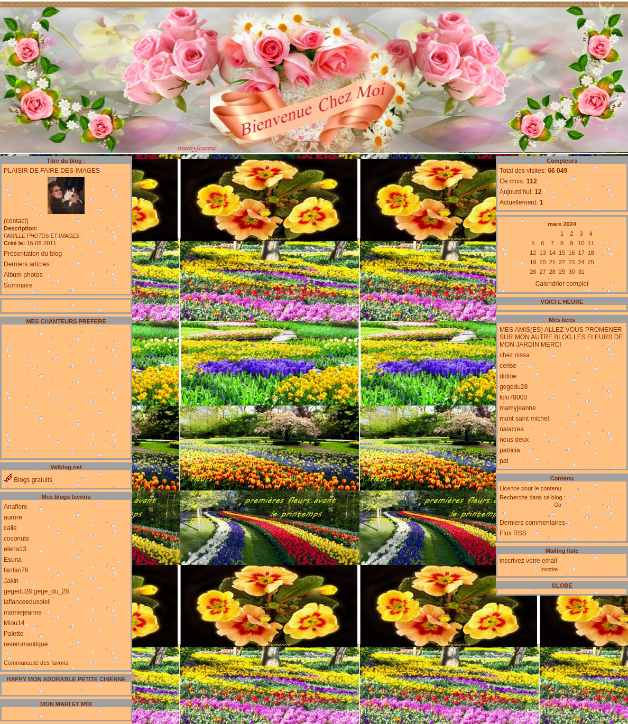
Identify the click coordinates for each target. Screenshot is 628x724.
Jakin (11, 580)
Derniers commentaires (532, 522)
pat (504, 461)
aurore (13, 517)
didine (508, 376)
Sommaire (18, 285)
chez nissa (515, 355)
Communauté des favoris (36, 663)
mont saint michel (524, 418)
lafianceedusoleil (27, 602)
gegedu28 (514, 387)
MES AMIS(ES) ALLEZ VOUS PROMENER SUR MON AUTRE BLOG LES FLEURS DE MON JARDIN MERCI (561, 337)
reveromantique (26, 644)
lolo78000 (513, 397)
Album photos (23, 275)
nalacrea (512, 429)
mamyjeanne (518, 408)
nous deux (514, 439)
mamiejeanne (23, 612)
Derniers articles (27, 264)
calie (10, 528)
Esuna (13, 559)
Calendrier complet (562, 283)
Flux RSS (513, 533)
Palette (13, 633)
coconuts (16, 538)
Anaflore (15, 506)
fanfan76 (16, 570)
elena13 (15, 549)
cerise (508, 365)
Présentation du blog (33, 253)
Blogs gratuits (28, 480)
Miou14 (14, 623)
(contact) (16, 221)
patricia (510, 450)
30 (571, 271)
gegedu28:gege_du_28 (36, 591)
